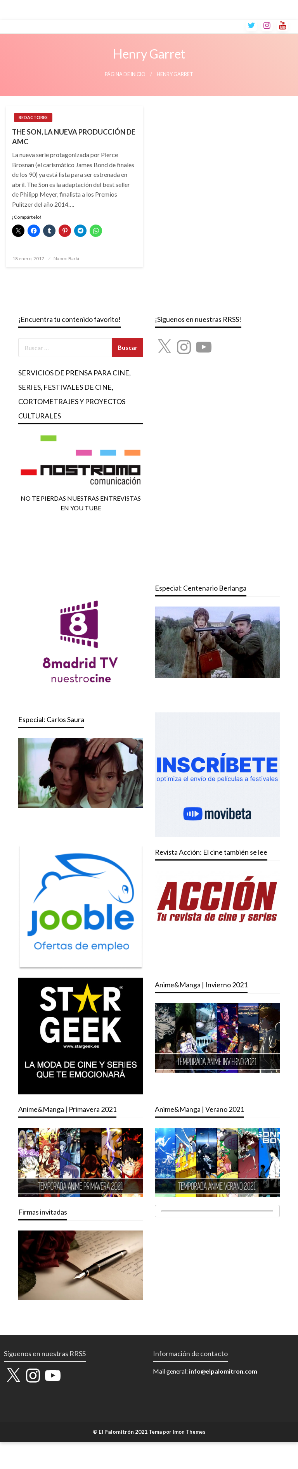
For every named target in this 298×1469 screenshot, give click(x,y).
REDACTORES (33, 117)
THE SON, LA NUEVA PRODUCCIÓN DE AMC (73, 137)
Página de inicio (125, 74)
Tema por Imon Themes (177, 1432)
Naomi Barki (66, 258)
